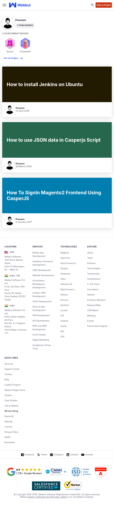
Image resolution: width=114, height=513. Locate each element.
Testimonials (93, 273)
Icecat (63, 326)
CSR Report (93, 310)
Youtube (89, 454)
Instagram (59, 454)
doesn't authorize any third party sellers (47, 497)
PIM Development (41, 315)
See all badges (11, 58)
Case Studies (10, 400)
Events (90, 321)
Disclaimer (9, 442)
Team (90, 258)
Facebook (29, 454)
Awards (91, 294)
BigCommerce (67, 289)
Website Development (43, 275)
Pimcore (64, 300)
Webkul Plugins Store (14, 390)
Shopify (64, 268)
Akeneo (64, 294)
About (90, 252)
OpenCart (65, 258)
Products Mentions (96, 300)
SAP (62, 336)
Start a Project (104, 5)
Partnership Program (97, 326)
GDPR (7, 437)
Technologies (93, 268)
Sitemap (8, 421)
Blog (6, 379)
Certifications (93, 279)
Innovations (93, 289)
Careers (8, 395)
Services (8, 364)
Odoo (63, 279)
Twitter (44, 454)
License (8, 426)
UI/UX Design (39, 334)
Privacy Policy (11, 432)
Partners (91, 263)
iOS (62, 315)
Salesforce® (66, 284)
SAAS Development (42, 301)
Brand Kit (9, 416)
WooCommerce (68, 263)
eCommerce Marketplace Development (38, 284)
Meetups (91, 315)
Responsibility (94, 305)
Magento (64, 252)
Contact (8, 374)
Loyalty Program (12, 384)
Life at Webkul (11, 406)
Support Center (11, 369)
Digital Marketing (40, 340)
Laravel (64, 310)
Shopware (65, 273)
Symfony (64, 305)
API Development (40, 320)
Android (64, 321)
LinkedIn (74, 454)
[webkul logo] (19, 5)
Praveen (20, 108)
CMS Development (41, 270)
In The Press (93, 284)
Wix (62, 331)
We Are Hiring (11, 411)
